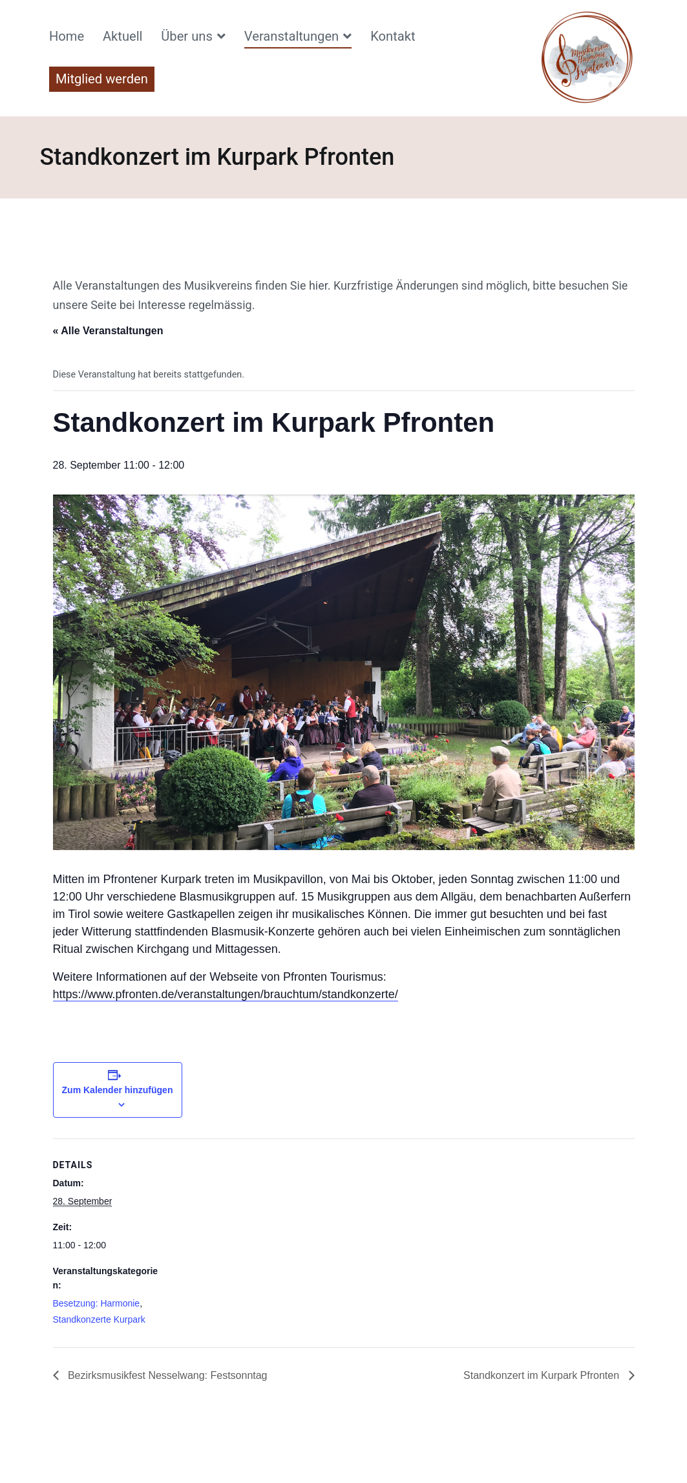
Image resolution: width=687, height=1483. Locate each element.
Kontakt (392, 36)
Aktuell (123, 36)
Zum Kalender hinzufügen (117, 1090)
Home (66, 36)
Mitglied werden (102, 79)
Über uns (187, 36)
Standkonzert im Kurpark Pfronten (542, 1375)
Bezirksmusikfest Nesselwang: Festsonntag (166, 1375)
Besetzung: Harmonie (96, 1303)
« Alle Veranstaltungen (108, 330)
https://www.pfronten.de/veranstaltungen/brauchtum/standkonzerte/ (225, 994)
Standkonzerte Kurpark (99, 1319)
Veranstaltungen (291, 36)
